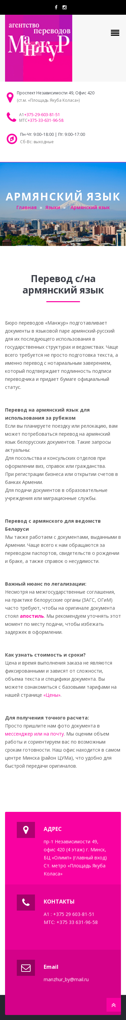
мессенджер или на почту (34, 734)
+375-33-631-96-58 (46, 120)
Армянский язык (90, 207)
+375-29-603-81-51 (42, 114)
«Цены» (51, 695)
